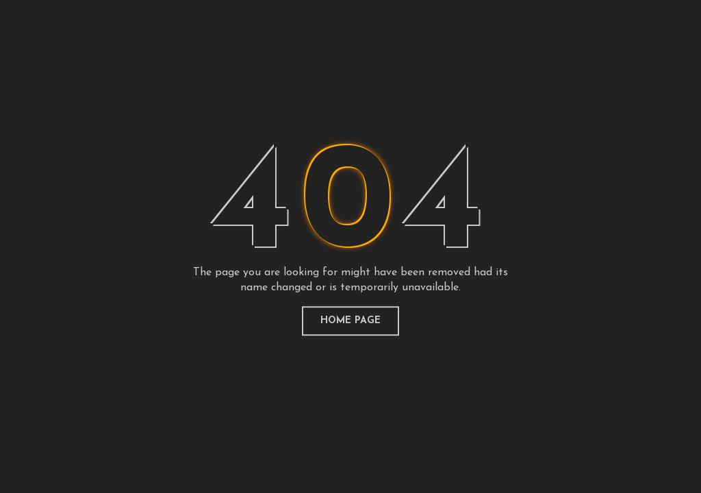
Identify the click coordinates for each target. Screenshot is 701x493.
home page (350, 321)
